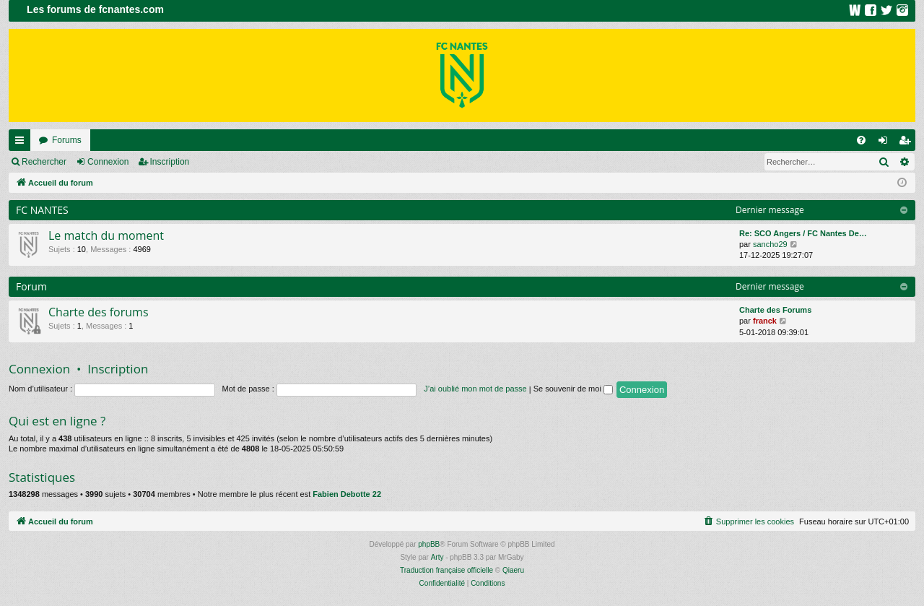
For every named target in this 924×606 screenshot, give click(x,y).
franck (765, 320)
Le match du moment (106, 235)
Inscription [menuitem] (907, 143)
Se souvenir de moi (573, 388)
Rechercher (44, 162)
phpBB (429, 544)
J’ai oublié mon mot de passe (475, 388)
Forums (67, 140)
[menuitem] (861, 140)
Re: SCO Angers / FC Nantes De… (803, 233)
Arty (437, 557)
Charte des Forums (775, 310)
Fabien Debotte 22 (347, 494)
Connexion (107, 162)
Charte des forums (98, 312)
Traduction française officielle (446, 570)
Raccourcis (22, 143)
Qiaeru (513, 570)
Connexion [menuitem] (886, 143)
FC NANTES (42, 210)
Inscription (170, 162)
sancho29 (770, 244)
